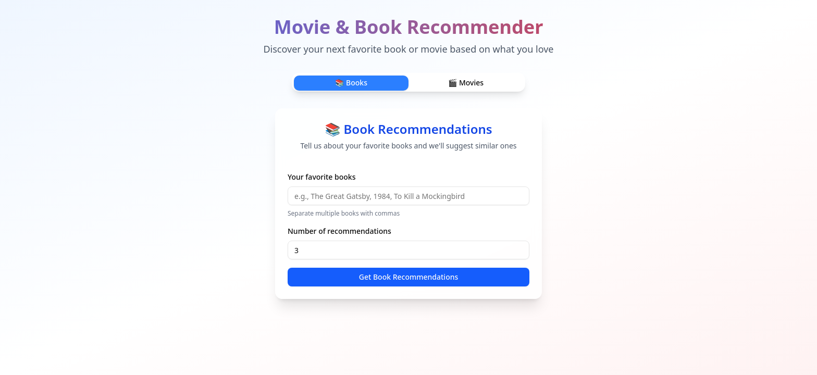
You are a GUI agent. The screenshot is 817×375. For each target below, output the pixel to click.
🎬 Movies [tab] (466, 83)
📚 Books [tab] (351, 83)
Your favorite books (321, 177)
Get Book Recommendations (409, 277)
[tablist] (408, 82)
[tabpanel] (408, 203)
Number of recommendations (339, 231)
